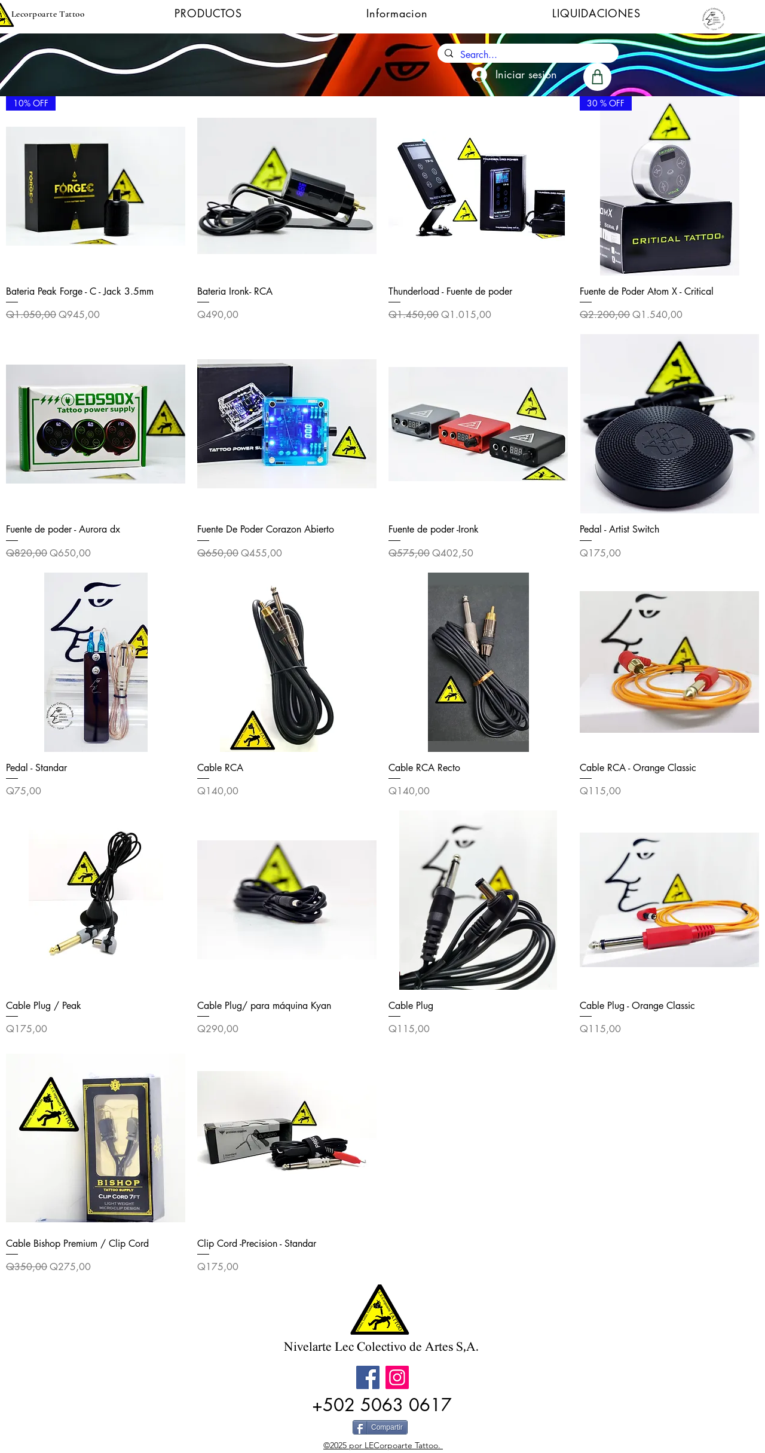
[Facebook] (368, 1377)
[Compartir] (380, 1427)
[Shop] (597, 77)
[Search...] (526, 55)
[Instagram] (397, 1377)
